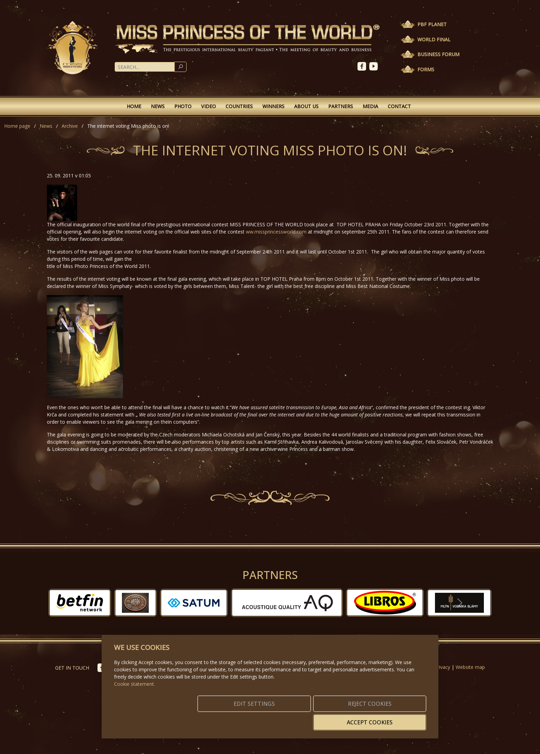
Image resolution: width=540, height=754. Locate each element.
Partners (340, 106)
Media (370, 106)
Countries (239, 106)
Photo (182, 106)
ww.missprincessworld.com (276, 231)
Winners (273, 106)
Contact (399, 106)
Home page (17, 126)
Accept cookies (393, 718)
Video (208, 106)
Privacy (442, 667)
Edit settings (255, 718)
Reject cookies (324, 718)
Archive (70, 126)
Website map (470, 667)
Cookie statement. (134, 694)
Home (134, 106)
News (158, 106)
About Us (306, 106)
